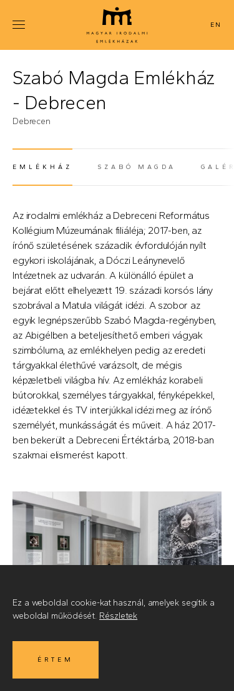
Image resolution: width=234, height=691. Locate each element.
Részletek (118, 616)
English (215, 25)
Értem (55, 659)
